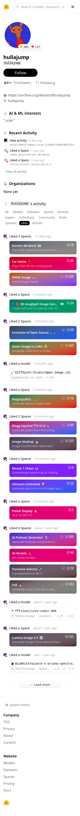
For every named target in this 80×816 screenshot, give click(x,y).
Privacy (9, 728)
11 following (45, 82)
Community (47, 217)
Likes (24, 223)
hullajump (16, 100)
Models (18, 212)
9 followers (22, 82)
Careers (9, 742)
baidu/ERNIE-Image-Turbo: (42, 144)
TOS (6, 722)
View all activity (16, 171)
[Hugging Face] (6, 803)
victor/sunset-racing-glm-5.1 (30, 164)
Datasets (33, 212)
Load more (40, 684)
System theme (17, 705)
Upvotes (11, 223)
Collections (26, 217)
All (7, 212)
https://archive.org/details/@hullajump (39, 95)
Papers (10, 217)
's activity (24, 203)
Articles (37, 223)
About (8, 735)
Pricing (9, 783)
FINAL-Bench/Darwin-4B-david (29, 154)
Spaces (49, 212)
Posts (63, 217)
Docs (7, 790)
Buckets (63, 212)
